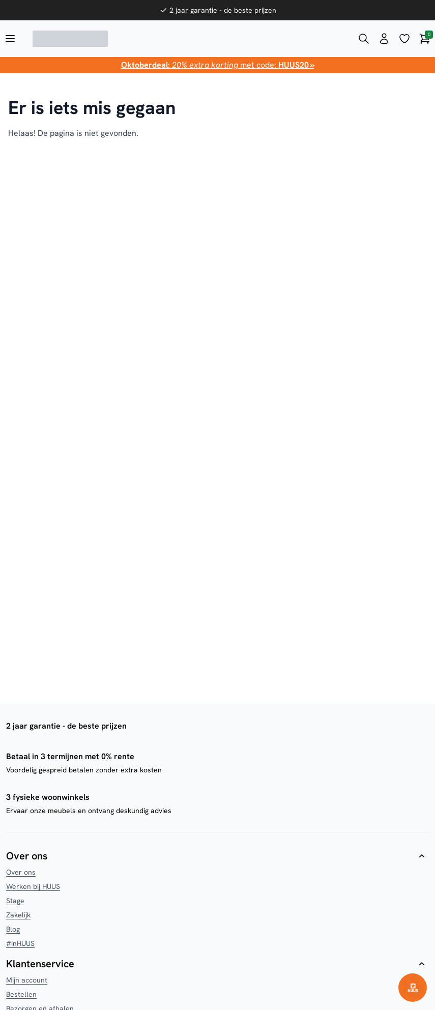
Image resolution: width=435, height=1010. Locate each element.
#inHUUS (20, 943)
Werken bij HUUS (33, 886)
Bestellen (21, 994)
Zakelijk (18, 914)
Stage (15, 900)
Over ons (21, 872)
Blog (13, 929)
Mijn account (26, 980)
